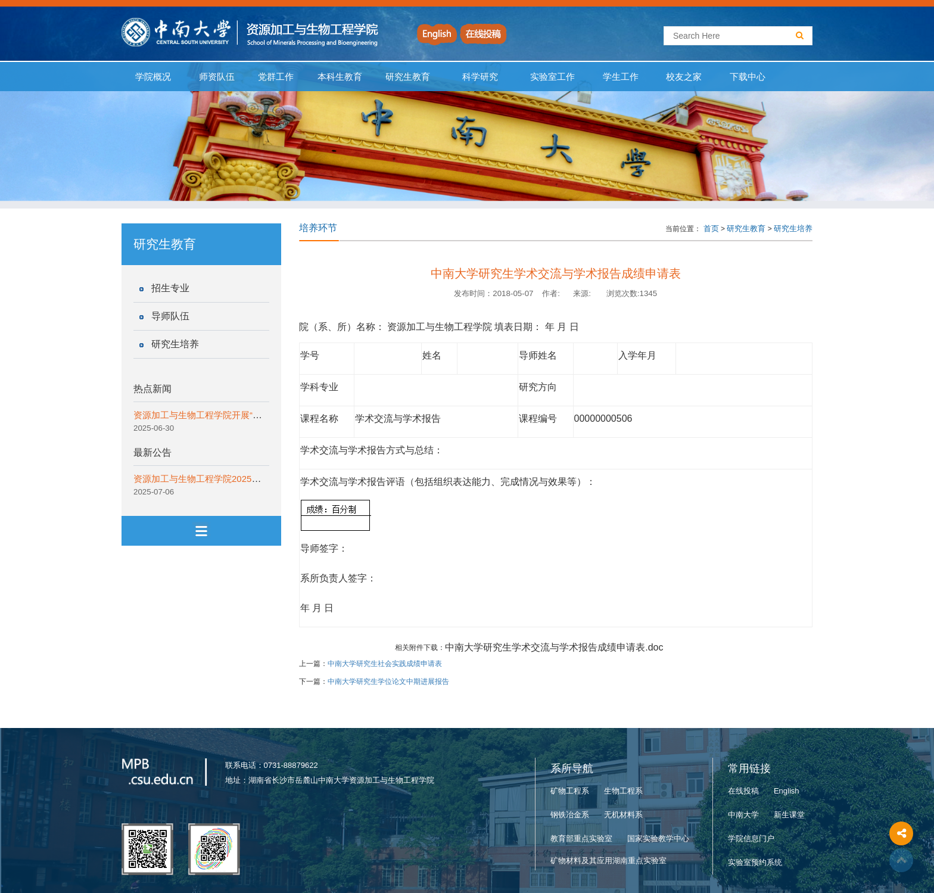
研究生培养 (175, 344)
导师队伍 (170, 316)
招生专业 (170, 288)
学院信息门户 (751, 838)
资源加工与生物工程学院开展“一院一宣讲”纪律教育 (234, 415)
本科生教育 (337, 77)
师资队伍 (217, 77)
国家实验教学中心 (658, 838)
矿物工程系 (569, 790)
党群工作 (276, 77)
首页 (711, 228)
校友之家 (684, 77)
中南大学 (743, 814)
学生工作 (620, 77)
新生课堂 (789, 814)
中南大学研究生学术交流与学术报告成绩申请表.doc (554, 647)
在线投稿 (743, 790)
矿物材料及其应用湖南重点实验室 (608, 860)
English (786, 790)
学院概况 (153, 77)
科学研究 (479, 77)
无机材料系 (623, 814)
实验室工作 (553, 77)
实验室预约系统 (755, 862)
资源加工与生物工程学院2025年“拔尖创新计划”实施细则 (244, 479)
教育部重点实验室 (581, 838)
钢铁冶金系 (569, 814)
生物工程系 (623, 790)
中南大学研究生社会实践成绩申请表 (385, 663)
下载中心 (748, 77)
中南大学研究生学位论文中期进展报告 (388, 681)
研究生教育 (408, 77)
